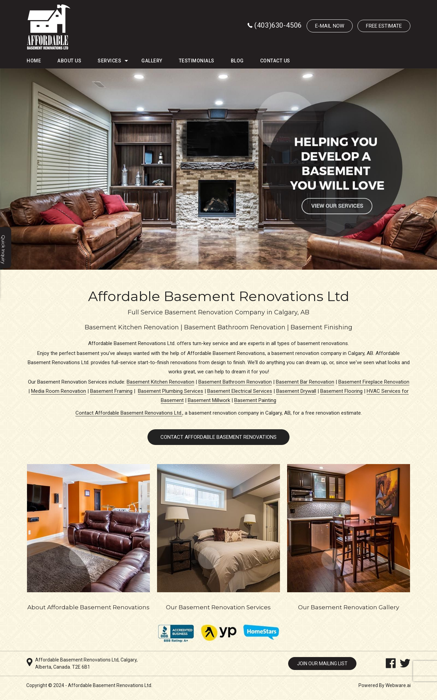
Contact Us (275, 60)
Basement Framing (111, 391)
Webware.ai (398, 685)
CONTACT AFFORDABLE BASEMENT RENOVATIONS (218, 437)
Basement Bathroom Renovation (235, 382)
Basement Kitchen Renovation (160, 382)
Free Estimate (384, 26)
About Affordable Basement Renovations (88, 607)
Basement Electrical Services (239, 391)
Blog (237, 60)
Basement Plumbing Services (170, 391)
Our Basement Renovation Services (218, 607)
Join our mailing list (322, 663)
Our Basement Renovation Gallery (348, 607)
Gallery (152, 60)
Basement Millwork (209, 400)
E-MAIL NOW (329, 26)
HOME (34, 60)
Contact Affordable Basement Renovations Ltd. (128, 413)
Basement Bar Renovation (305, 382)
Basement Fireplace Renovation (373, 382)
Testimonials (196, 60)
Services (109, 60)
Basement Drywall (296, 391)
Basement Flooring (341, 391)
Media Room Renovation (58, 391)
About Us (69, 60)
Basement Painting (255, 400)
